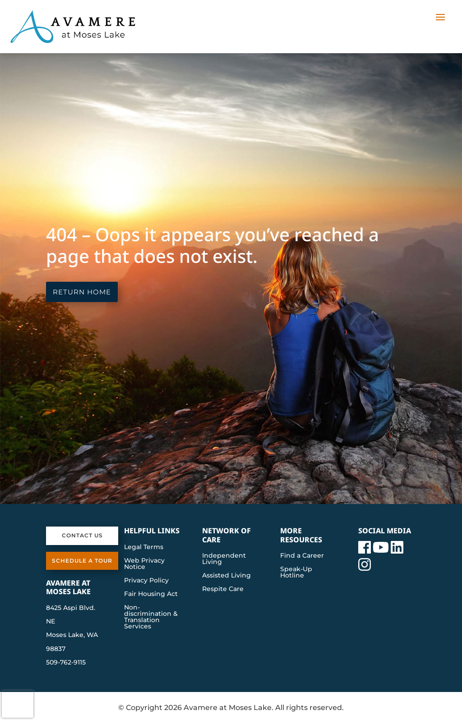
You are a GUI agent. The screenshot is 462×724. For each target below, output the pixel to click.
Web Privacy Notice (144, 564)
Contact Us (82, 535)
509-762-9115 (66, 662)
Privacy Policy (146, 580)
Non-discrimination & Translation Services (151, 617)
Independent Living (224, 559)
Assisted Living (226, 575)
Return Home (82, 292)
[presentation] (17, 704)
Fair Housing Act (151, 594)
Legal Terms (143, 547)
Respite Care (223, 589)
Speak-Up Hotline (296, 572)
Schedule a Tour (82, 560)
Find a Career (302, 555)
